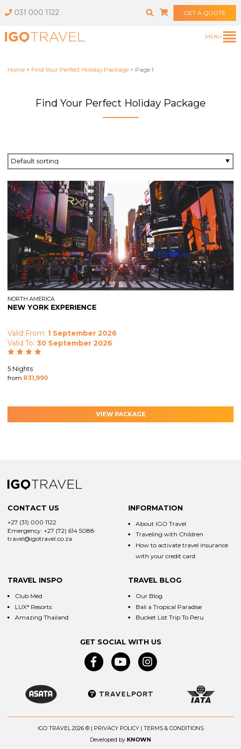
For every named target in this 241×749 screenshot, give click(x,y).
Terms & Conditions (174, 728)
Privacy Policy (116, 728)
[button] (150, 12)
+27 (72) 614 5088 (69, 530)
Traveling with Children (169, 534)
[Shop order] (120, 161)
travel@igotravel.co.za (39, 538)
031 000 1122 (32, 12)
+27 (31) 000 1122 (31, 522)
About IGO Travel (161, 523)
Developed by (107, 739)
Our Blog (149, 596)
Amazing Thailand (42, 617)
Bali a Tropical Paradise (169, 607)
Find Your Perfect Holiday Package (80, 69)
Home (16, 69)
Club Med (28, 596)
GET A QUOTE (204, 12)
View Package (121, 414)
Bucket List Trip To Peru (170, 617)
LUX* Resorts (33, 607)
